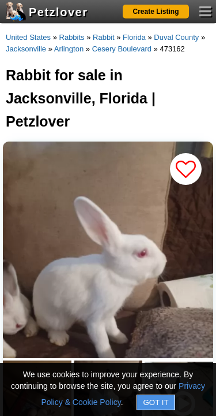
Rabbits (72, 37)
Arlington (69, 48)
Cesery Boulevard (121, 48)
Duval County (176, 37)
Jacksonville (26, 48)
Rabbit (104, 37)
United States (28, 37)
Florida (134, 37)
